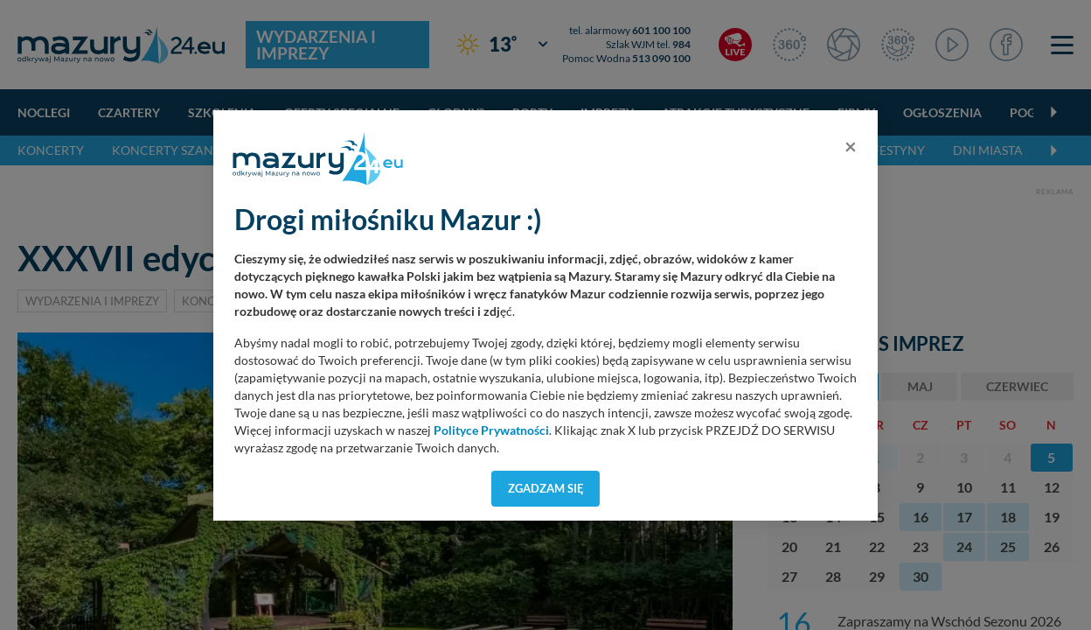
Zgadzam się (546, 488)
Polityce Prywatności (491, 431)
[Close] (850, 146)
